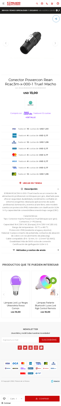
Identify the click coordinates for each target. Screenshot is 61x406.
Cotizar (7, 403)
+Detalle (30, 117)
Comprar (44, 399)
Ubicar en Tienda (32, 183)
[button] (57, 294)
